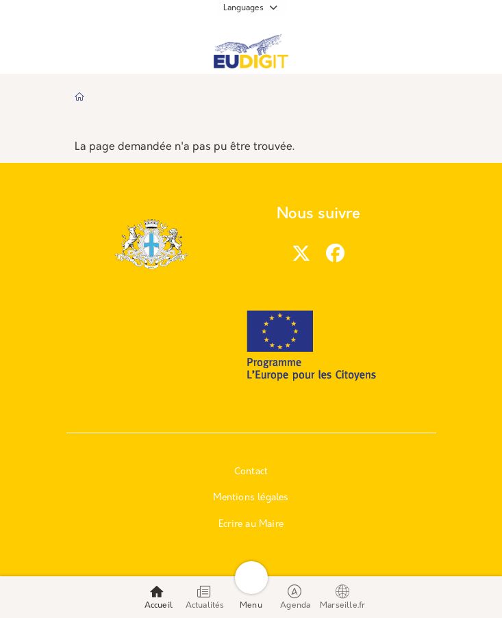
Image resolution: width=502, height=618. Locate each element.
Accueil (159, 597)
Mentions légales (250, 497)
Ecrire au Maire (251, 524)
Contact (251, 471)
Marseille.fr (342, 597)
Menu (251, 597)
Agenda (295, 597)
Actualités (205, 597)
